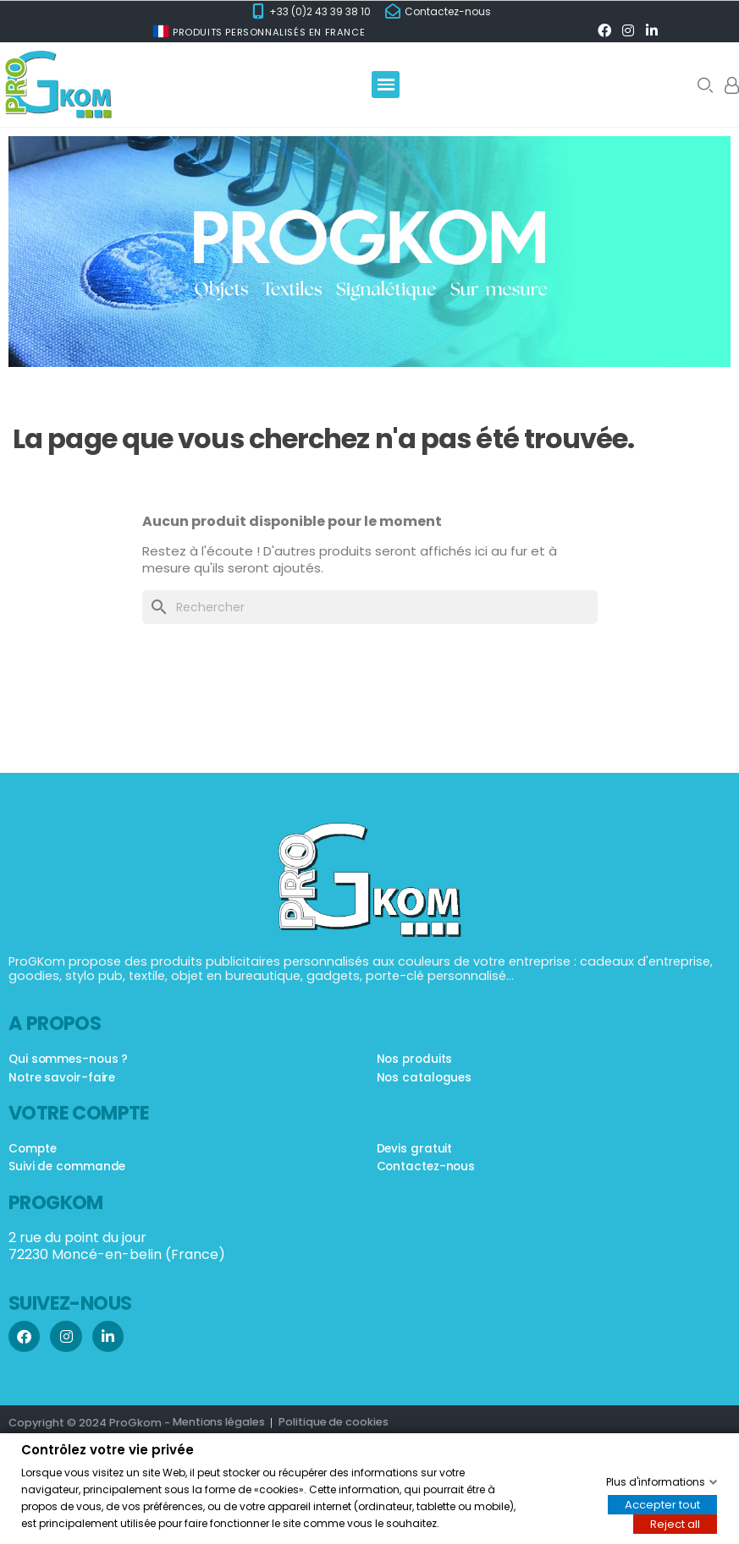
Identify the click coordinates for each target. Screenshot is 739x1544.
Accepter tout (662, 1504)
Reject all (675, 1523)
